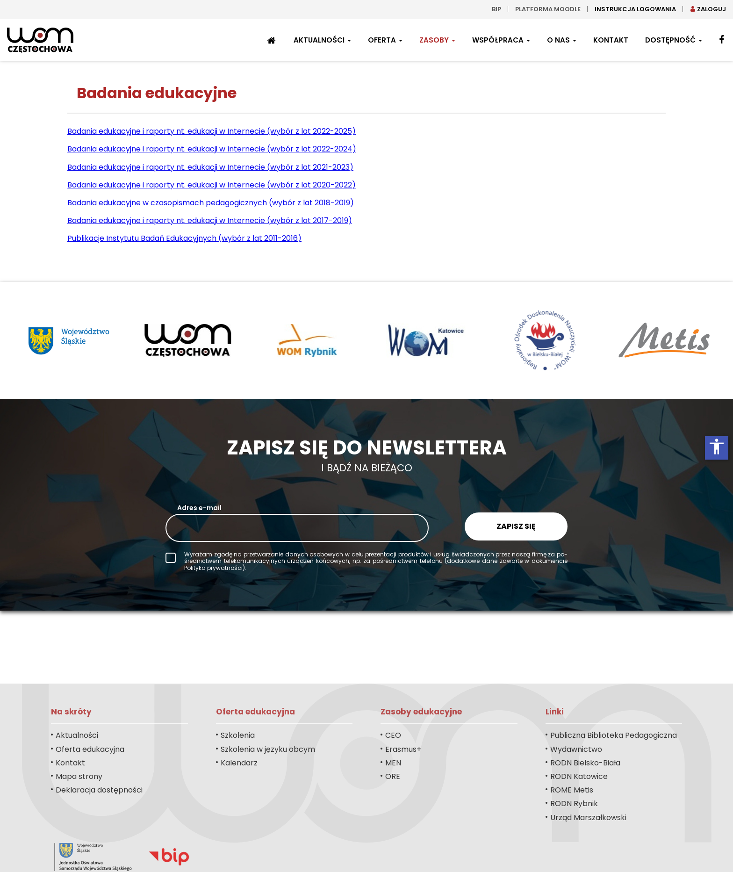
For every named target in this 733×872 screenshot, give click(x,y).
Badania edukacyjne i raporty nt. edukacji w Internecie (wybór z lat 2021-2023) (210, 167)
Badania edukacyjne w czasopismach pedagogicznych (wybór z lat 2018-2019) (210, 202)
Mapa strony (79, 776)
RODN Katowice (579, 776)
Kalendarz (239, 762)
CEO (393, 735)
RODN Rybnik (574, 803)
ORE (392, 776)
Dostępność (673, 40)
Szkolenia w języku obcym (268, 749)
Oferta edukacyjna (90, 749)
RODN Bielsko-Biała (585, 762)
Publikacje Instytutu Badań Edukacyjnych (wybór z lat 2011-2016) (184, 238)
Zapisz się (516, 526)
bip (496, 9)
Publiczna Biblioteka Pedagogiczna (613, 735)
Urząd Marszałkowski (588, 817)
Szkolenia (238, 735)
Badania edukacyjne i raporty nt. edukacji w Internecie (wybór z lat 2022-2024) (211, 149)
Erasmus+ (403, 749)
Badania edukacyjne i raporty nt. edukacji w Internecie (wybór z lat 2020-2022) (211, 185)
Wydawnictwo (576, 749)
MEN (393, 762)
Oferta (385, 40)
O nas (561, 40)
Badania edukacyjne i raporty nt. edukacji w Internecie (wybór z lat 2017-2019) (209, 220)
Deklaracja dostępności (99, 790)
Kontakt (610, 40)
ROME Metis (571, 790)
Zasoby (437, 40)
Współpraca (501, 40)
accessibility (716, 446)
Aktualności (322, 40)
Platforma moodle (548, 9)
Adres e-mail (199, 507)
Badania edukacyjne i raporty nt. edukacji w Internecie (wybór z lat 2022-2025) (211, 131)
